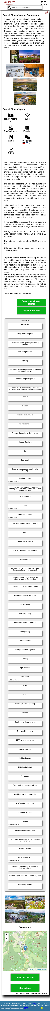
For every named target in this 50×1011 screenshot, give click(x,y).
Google (34, 1004)
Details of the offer (25, 977)
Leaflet (31, 969)
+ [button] (6, 935)
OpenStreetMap (41, 969)
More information (31, 310)
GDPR (26, 1008)
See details (25, 988)
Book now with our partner (31, 302)
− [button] (6, 939)
